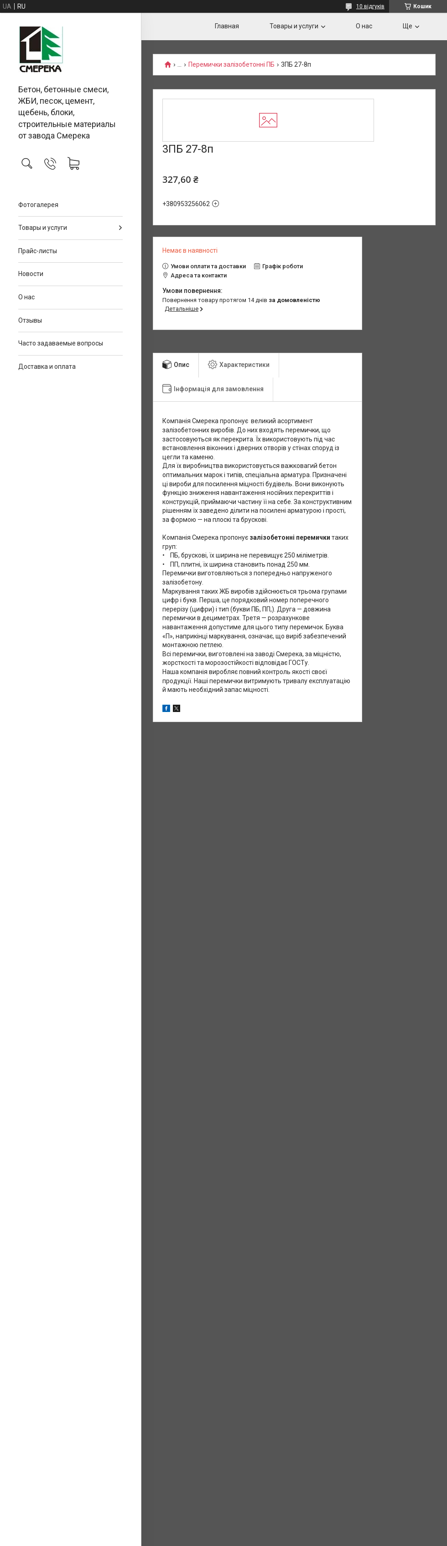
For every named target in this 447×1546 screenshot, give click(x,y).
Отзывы (30, 320)
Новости (30, 273)
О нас (26, 297)
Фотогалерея (38, 204)
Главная (227, 26)
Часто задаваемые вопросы (60, 343)
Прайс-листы (37, 251)
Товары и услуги (42, 227)
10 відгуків (370, 6)
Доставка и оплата (47, 366)
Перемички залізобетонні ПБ (231, 64)
